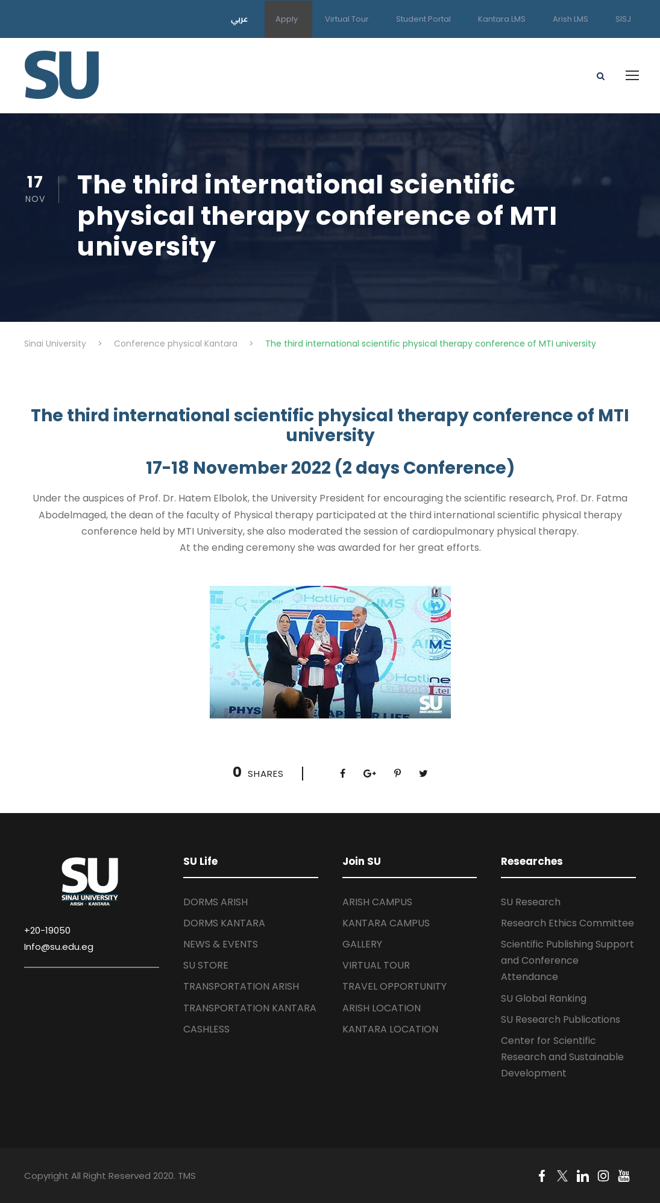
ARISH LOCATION (381, 1008)
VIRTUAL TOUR (376, 965)
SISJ (623, 19)
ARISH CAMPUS (377, 902)
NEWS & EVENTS (220, 944)
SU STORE (205, 965)
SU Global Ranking (543, 998)
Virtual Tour (347, 19)
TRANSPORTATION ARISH (241, 986)
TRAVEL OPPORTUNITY (394, 986)
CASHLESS (206, 1029)
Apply (286, 19)
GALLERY (362, 944)
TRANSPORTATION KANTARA (249, 1008)
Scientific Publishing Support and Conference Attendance (567, 960)
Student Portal (423, 19)
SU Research (531, 902)
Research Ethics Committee (567, 923)
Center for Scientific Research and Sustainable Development (562, 1057)
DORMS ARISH (215, 902)
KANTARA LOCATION (390, 1029)
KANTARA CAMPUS (386, 923)
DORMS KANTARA (224, 923)
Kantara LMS (502, 19)
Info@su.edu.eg (58, 946)
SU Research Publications (560, 1019)
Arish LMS (570, 19)
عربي (239, 18)
